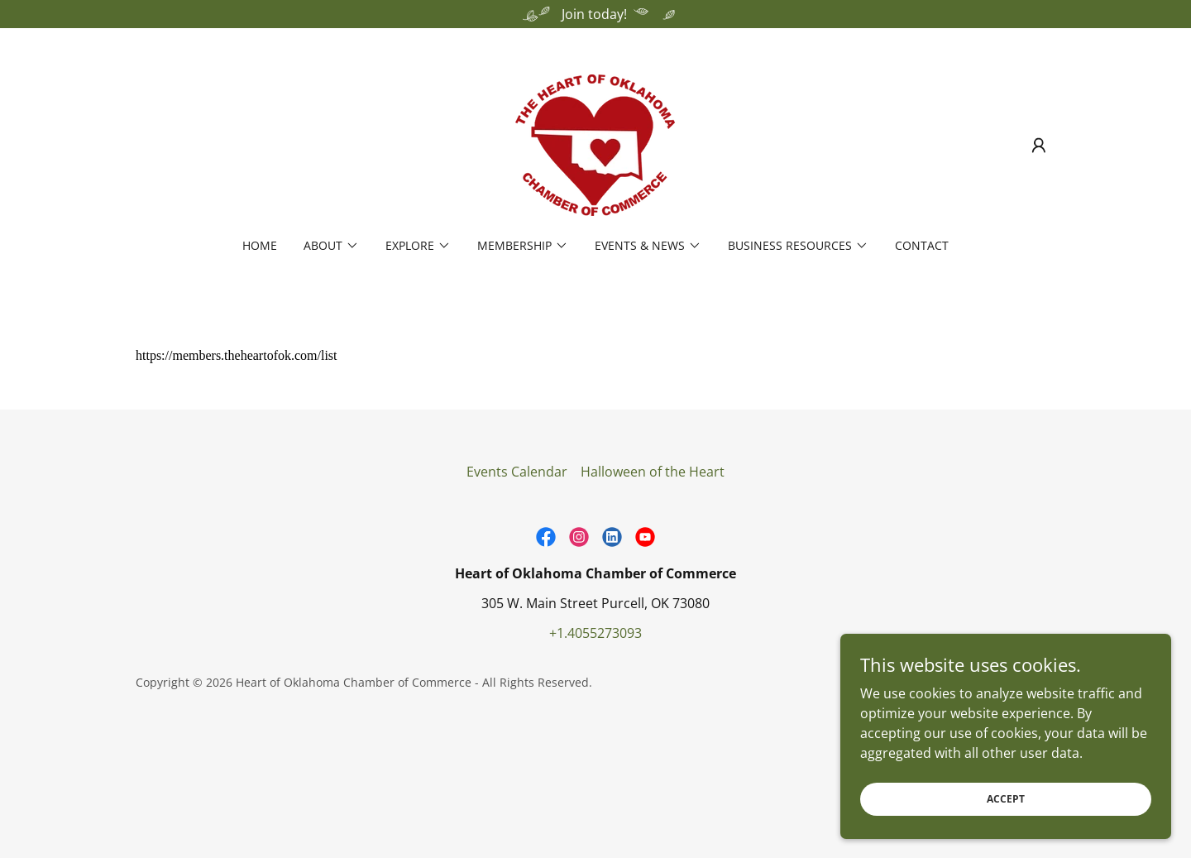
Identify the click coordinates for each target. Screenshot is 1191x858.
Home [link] (259, 245)
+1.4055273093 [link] (595, 633)
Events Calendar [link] (516, 472)
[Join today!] (595, 14)
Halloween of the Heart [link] (653, 472)
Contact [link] (922, 245)
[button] (1038, 145)
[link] (595, 144)
